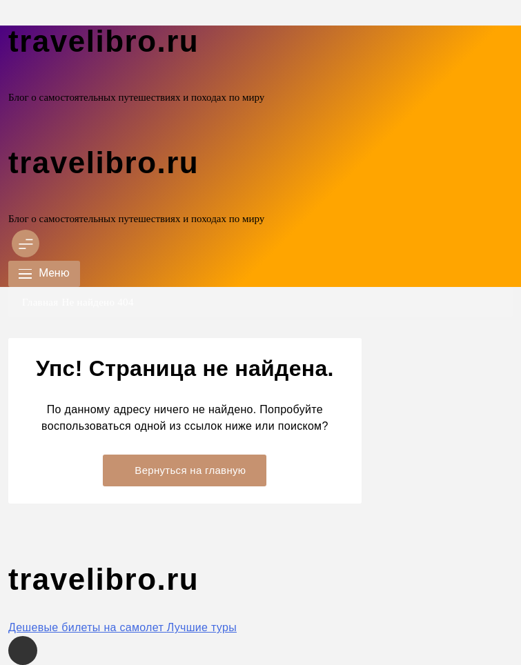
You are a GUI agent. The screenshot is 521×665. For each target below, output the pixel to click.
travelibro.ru (103, 41)
